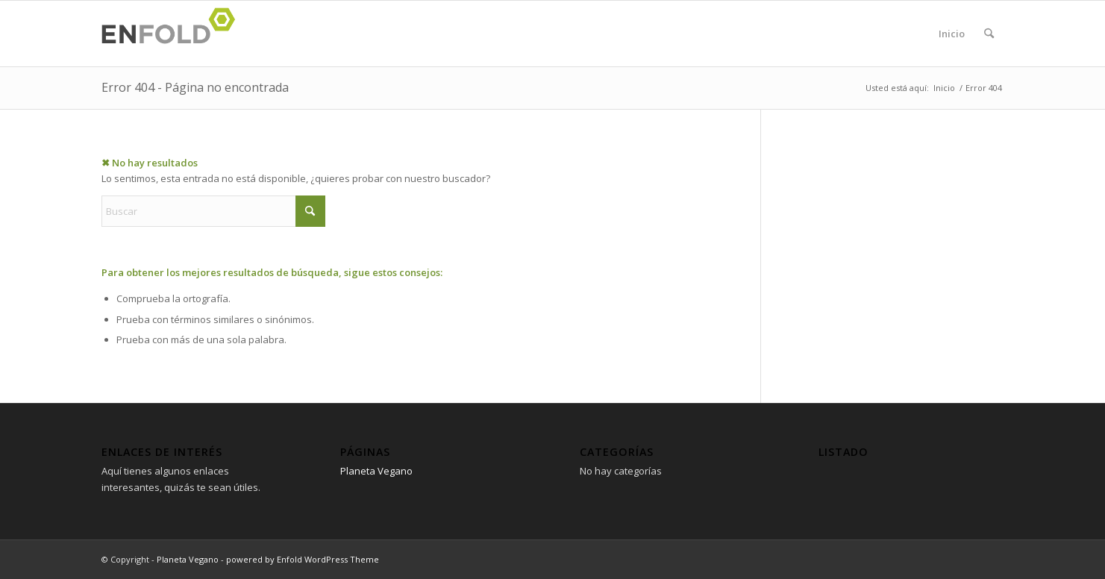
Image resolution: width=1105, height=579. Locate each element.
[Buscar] (989, 33)
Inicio (952, 33)
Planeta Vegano (376, 471)
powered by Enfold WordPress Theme (302, 559)
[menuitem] (989, 33)
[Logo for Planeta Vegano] (173, 33)
